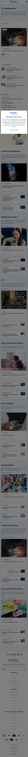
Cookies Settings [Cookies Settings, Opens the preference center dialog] (14, 129)
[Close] (25, 112)
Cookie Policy (15, 123)
